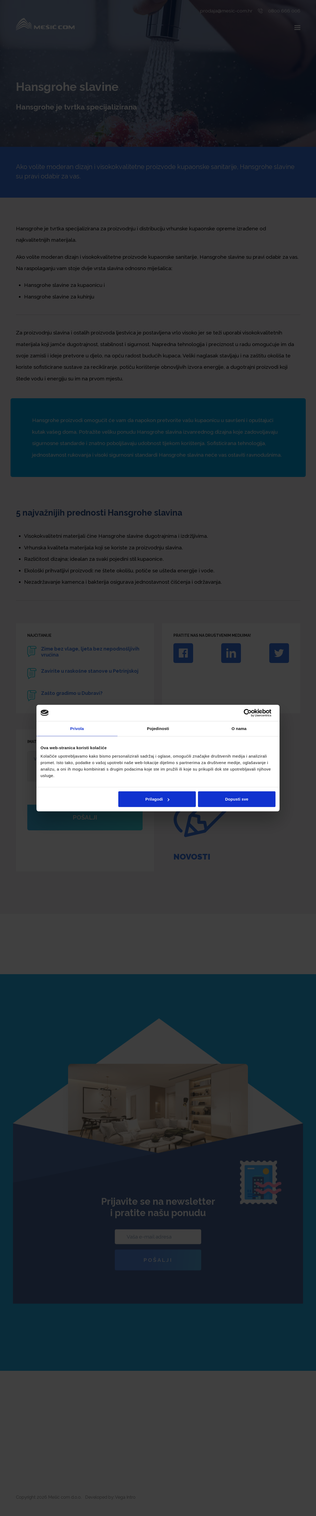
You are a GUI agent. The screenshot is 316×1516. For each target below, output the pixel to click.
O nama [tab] (239, 728)
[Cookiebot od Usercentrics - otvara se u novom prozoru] (251, 713)
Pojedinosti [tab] (158, 728)
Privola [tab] (77, 728)
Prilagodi (157, 799)
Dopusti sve (236, 799)
